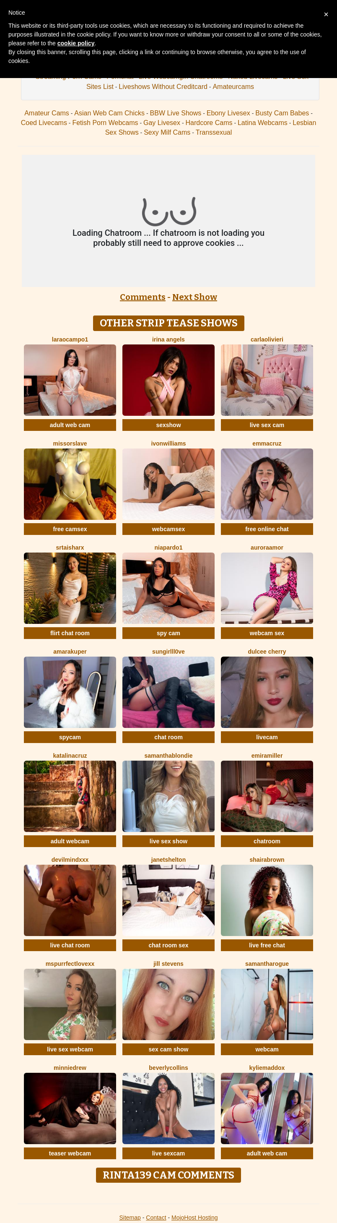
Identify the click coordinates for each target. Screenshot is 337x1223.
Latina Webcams (263, 122)
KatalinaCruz (70, 755)
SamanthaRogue (267, 963)
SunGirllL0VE (168, 651)
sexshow (168, 425)
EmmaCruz (266, 443)
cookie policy (76, 43)
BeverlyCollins (168, 1067)
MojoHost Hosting (194, 1217)
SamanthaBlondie (168, 755)
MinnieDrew (70, 1067)
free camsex (70, 529)
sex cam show (169, 1049)
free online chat (266, 529)
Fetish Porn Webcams (105, 122)
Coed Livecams (44, 122)
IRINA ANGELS (168, 339)
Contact (156, 1217)
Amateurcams (233, 86)
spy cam (168, 633)
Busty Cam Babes (282, 113)
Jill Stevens (168, 963)
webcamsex (168, 529)
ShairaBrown (266, 859)
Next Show (194, 297)
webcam (266, 1049)
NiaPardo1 (169, 547)
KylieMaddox (267, 1067)
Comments (143, 297)
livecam (266, 737)
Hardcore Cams (208, 122)
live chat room (70, 945)
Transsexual (214, 132)
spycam (70, 737)
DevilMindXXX (70, 859)
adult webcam (70, 841)
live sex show (168, 841)
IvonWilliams (168, 443)
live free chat (267, 945)
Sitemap (129, 1217)
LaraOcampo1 (70, 339)
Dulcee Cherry (267, 651)
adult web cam (70, 425)
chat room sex (169, 945)
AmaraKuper (69, 651)
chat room (168, 737)
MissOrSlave (70, 443)
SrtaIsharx (70, 547)
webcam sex (267, 633)
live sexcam (168, 1153)
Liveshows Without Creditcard (163, 86)
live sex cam (267, 425)
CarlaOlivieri (267, 339)
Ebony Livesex (228, 113)
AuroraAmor (267, 547)
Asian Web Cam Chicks (109, 113)
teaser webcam (70, 1153)
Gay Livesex (161, 122)
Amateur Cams (46, 113)
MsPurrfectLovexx (70, 963)
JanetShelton (168, 859)
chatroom (267, 841)
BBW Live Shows (176, 113)
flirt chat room (70, 633)
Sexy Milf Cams (167, 132)
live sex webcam (70, 1049)
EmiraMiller (267, 755)
